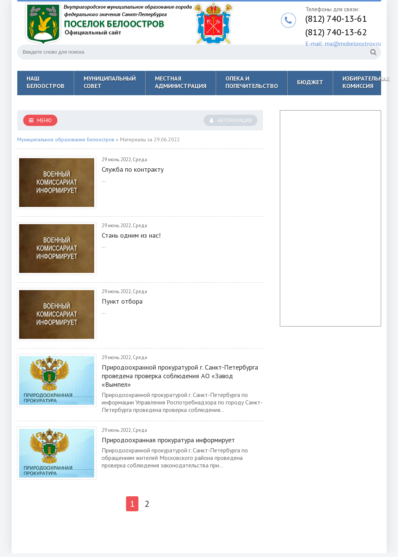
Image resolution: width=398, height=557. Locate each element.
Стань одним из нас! (131, 235)
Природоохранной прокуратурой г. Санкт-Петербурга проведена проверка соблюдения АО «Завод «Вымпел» (180, 376)
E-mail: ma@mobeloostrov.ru (343, 43)
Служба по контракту (133, 169)
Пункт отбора (122, 301)
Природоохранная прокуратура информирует (168, 440)
